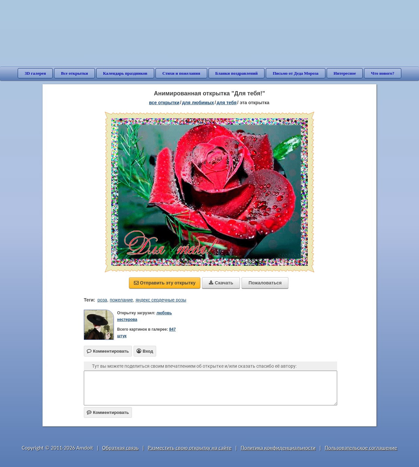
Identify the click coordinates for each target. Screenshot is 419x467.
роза (102, 299)
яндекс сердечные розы (161, 299)
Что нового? (382, 73)
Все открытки (74, 73)
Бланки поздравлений (236, 73)
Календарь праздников (125, 73)
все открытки (164, 102)
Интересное (345, 73)
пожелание (121, 299)
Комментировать (108, 412)
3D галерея (35, 73)
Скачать (221, 282)
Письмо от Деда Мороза (296, 73)
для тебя (227, 102)
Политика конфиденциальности (278, 447)
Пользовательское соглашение (361, 447)
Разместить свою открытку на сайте (189, 447)
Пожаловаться (265, 282)
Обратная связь (120, 447)
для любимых (198, 102)
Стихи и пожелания (181, 73)
